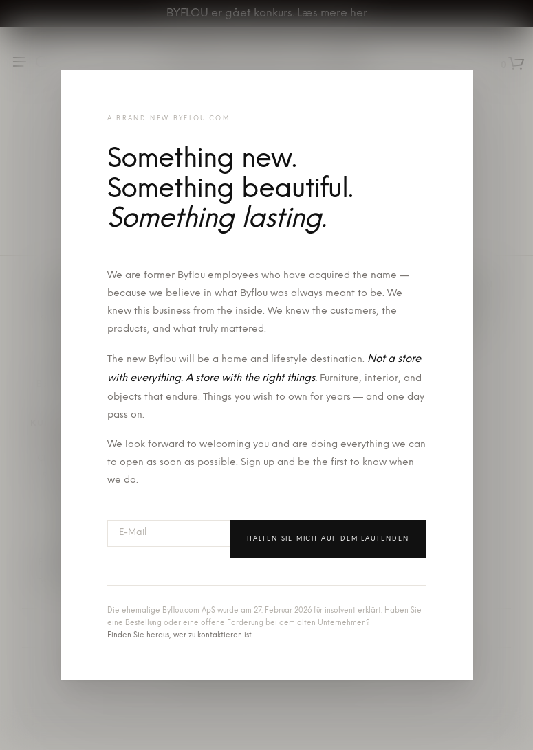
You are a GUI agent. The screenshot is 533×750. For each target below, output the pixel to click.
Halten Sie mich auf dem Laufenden (328, 539)
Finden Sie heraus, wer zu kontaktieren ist (179, 635)
